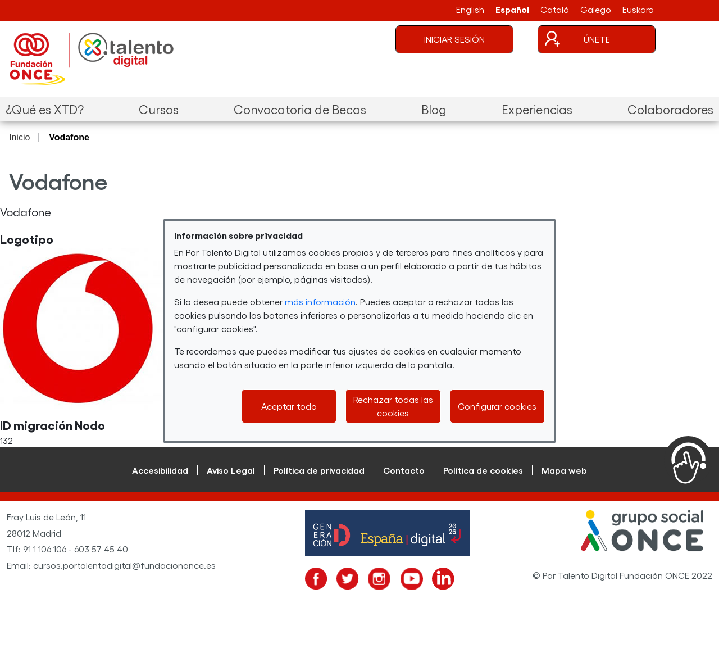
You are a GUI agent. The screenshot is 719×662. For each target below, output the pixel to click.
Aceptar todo (289, 406)
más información (320, 301)
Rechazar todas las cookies (393, 406)
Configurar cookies (497, 406)
